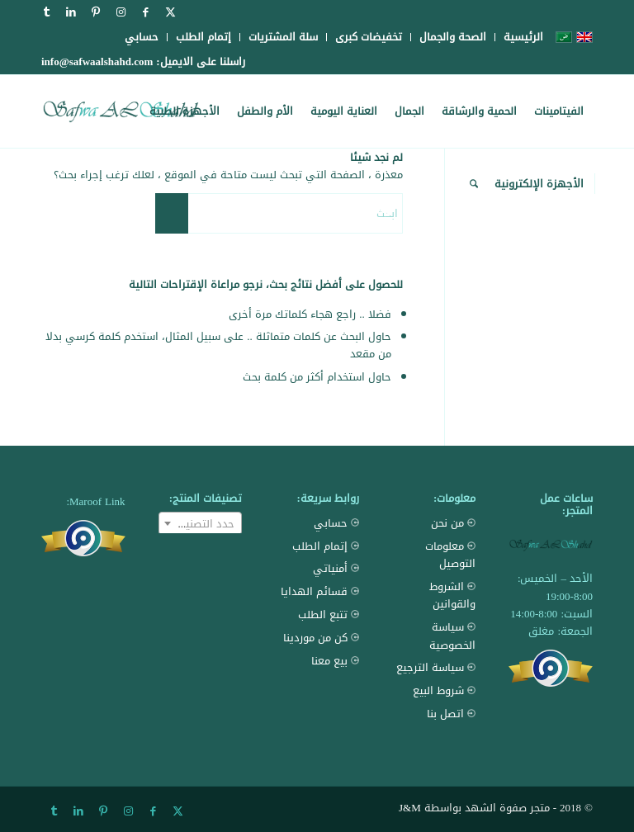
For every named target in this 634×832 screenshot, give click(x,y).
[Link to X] (170, 12)
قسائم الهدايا (320, 591)
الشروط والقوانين (434, 595)
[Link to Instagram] (120, 12)
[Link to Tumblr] (46, 12)
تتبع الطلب (328, 614)
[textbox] (200, 524)
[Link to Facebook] (145, 12)
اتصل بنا (451, 713)
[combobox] (200, 523)
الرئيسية (523, 36)
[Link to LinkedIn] (71, 12)
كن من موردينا (321, 637)
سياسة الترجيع (436, 667)
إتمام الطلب (203, 36)
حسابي (141, 36)
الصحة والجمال (452, 36)
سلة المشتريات (283, 36)
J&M (410, 807)
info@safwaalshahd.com (97, 61)
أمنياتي (336, 568)
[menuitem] (518, 37)
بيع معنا (335, 660)
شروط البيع (444, 690)
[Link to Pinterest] (95, 12)
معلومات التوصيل (434, 555)
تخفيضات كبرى (368, 36)
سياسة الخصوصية (434, 636)
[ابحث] (473, 184)
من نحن (453, 523)
